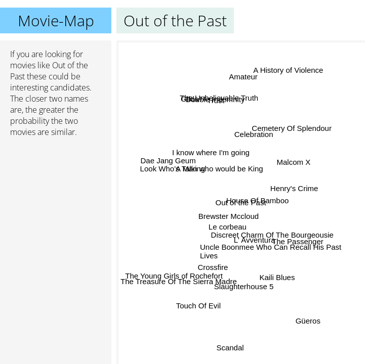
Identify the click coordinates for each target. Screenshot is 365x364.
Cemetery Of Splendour (291, 127)
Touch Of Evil (200, 306)
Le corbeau (227, 227)
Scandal (230, 346)
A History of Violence (287, 70)
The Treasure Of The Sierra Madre (178, 280)
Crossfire (212, 266)
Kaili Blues (275, 278)
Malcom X (293, 162)
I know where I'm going (211, 153)
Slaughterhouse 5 (244, 286)
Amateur (243, 76)
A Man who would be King (219, 168)
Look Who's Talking (172, 168)
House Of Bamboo (257, 200)
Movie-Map (56, 20)
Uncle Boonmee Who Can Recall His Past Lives (270, 251)
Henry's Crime (294, 190)
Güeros (307, 320)
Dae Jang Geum (168, 160)
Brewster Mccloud (228, 216)
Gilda (190, 98)
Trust (214, 101)
